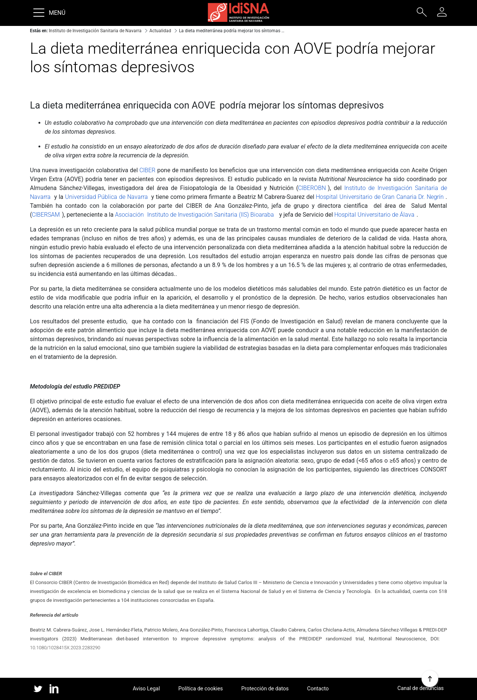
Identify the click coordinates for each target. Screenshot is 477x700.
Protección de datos (265, 689)
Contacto (318, 689)
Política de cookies (200, 689)
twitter (38, 688)
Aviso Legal (146, 689)
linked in (54, 689)
